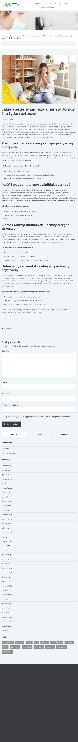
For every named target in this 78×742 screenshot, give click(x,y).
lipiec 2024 (5, 528)
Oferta (30, 3)
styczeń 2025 (6, 501)
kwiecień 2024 (7, 541)
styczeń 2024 (6, 555)
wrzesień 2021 (6, 626)
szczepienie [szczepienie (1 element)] (7, 652)
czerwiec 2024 (7, 532)
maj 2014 (5, 630)
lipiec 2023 (5, 581)
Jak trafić (58, 3)
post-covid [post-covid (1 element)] (15, 647)
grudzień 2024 (7, 506)
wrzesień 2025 (7, 466)
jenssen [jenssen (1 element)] (44, 642)
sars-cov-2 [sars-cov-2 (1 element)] (38, 647)
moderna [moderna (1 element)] (69, 642)
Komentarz (7, 351)
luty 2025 (5, 497)
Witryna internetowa (10, 405)
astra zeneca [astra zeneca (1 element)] (7, 642)
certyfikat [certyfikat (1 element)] (19, 642)
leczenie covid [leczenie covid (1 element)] (57, 642)
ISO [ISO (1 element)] (36, 642)
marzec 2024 (6, 546)
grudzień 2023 (7, 559)
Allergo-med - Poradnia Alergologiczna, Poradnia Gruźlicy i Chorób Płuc (27, 36)
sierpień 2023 (6, 577)
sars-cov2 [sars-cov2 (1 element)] (50, 647)
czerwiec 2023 (7, 586)
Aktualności (38, 3)
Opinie (66, 3)
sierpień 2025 (6, 470)
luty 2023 (5, 599)
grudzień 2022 (7, 608)
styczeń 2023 (6, 604)
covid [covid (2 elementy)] (29, 642)
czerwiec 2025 (7, 479)
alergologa (53, 309)
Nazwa (5, 382)
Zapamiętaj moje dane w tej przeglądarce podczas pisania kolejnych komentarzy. (37, 417)
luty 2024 (5, 550)
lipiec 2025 (5, 475)
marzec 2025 (6, 492)
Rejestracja (48, 3)
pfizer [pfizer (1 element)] (5, 647)
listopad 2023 (6, 564)
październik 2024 (7, 515)
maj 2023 (5, 590)
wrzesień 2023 (7, 572)
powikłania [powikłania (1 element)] (27, 647)
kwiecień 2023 (7, 595)
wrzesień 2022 (7, 621)
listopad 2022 (6, 613)
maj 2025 (5, 483)
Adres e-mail (7, 394)
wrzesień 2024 (7, 519)
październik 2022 (7, 617)
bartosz (11, 119)
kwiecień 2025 (7, 488)
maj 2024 (5, 537)
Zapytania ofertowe (47, 7)
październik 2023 (7, 568)
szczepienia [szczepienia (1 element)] (62, 647)
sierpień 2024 (6, 524)
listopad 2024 (6, 510)
